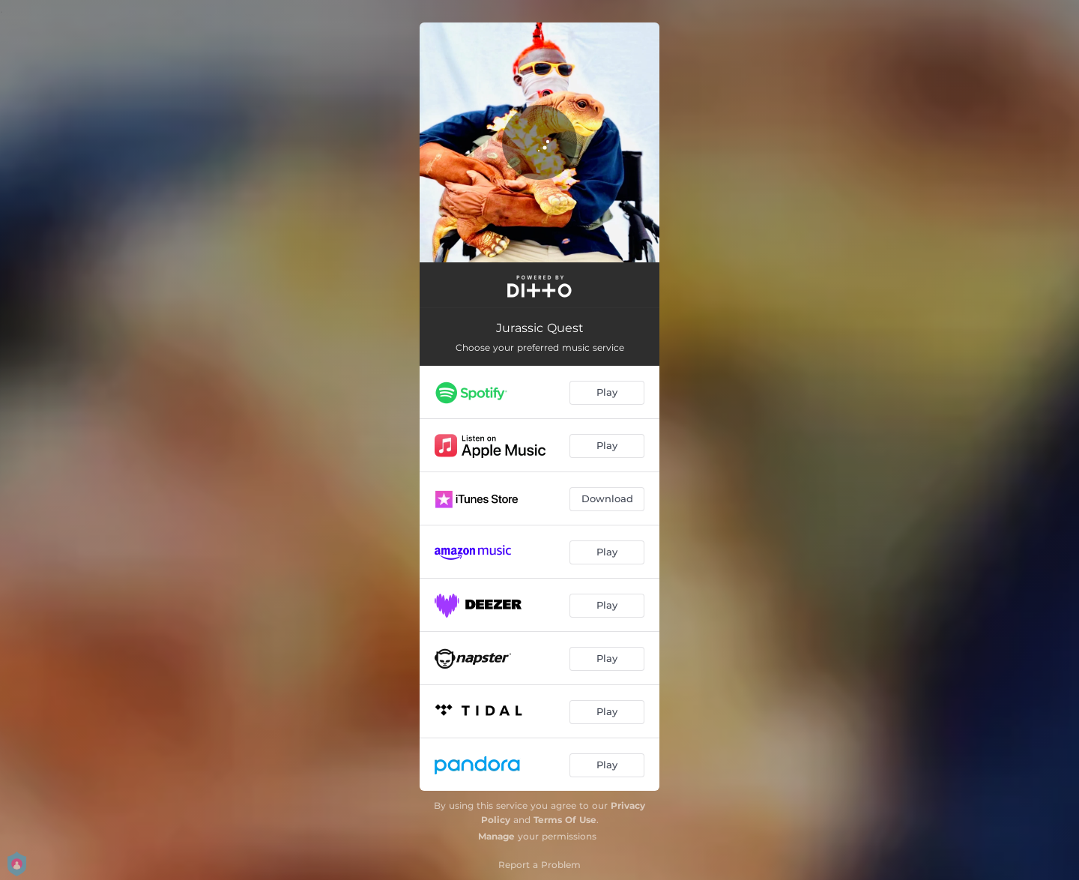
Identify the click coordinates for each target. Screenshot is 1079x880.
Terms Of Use (565, 819)
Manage (496, 836)
